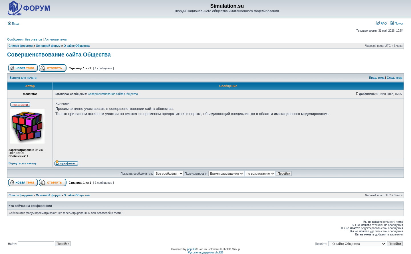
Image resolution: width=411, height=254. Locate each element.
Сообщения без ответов (24, 39)
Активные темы (56, 39)
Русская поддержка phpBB (205, 252)
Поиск (396, 23)
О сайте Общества (77, 45)
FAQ (381, 23)
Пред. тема (376, 77)
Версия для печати (23, 77)
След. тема (394, 77)
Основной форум (48, 45)
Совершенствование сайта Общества (59, 54)
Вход (13, 23)
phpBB (191, 249)
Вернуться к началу (23, 163)
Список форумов (21, 45)
